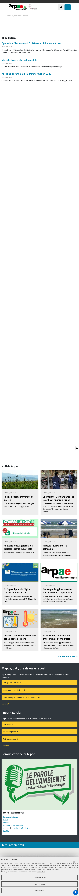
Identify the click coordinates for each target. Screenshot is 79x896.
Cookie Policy (41, 872)
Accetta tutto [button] (39, 884)
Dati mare (7, 724)
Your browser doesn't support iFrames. (39, 21)
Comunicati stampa (10, 817)
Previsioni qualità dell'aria (13, 690)
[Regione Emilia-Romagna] (47, 7)
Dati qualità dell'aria (11, 682)
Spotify (6, 831)
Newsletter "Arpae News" (13, 825)
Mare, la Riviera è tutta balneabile (19, 60)
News (5, 819)
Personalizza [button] (39, 891)
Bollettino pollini (9, 731)
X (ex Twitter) (26, 828)
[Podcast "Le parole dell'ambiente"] (39, 785)
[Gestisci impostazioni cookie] (77, 448)
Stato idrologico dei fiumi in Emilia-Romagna (20, 697)
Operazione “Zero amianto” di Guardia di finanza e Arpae (31, 43)
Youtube (6, 828)
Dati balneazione (9, 739)
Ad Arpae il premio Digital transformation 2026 (26, 74)
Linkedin (15, 828)
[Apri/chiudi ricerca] (64, 7)
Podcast (6, 822)
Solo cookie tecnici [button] (39, 877)
